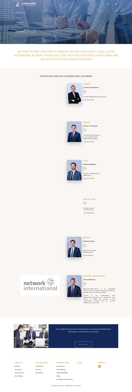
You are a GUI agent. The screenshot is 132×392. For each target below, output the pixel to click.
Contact (102, 363)
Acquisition (60, 366)
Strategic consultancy (64, 379)
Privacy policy (77, 385)
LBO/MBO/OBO (62, 373)
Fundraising (60, 369)
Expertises (39, 366)
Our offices (20, 31)
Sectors (38, 369)
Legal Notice (68, 385)
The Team (19, 22)
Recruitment (21, 27)
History (18, 18)
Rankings (39, 373)
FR (107, 4)
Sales (58, 376)
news (79, 363)
